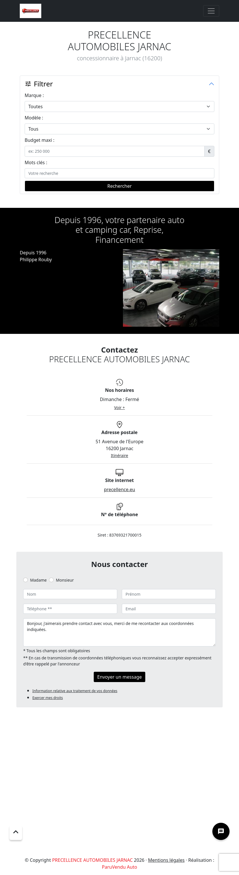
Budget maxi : (39, 140)
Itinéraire (119, 455)
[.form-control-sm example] (115, 151)
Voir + (119, 407)
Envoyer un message (119, 677)
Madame (38, 580)
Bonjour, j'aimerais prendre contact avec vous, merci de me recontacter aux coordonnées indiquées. (119, 632)
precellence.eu (119, 489)
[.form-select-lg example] (119, 106)
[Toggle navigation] (211, 11)
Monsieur (65, 580)
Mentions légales (166, 860)
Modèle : (34, 118)
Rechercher (119, 186)
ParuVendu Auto (119, 867)
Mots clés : (36, 162)
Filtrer (39, 83)
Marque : (34, 95)
